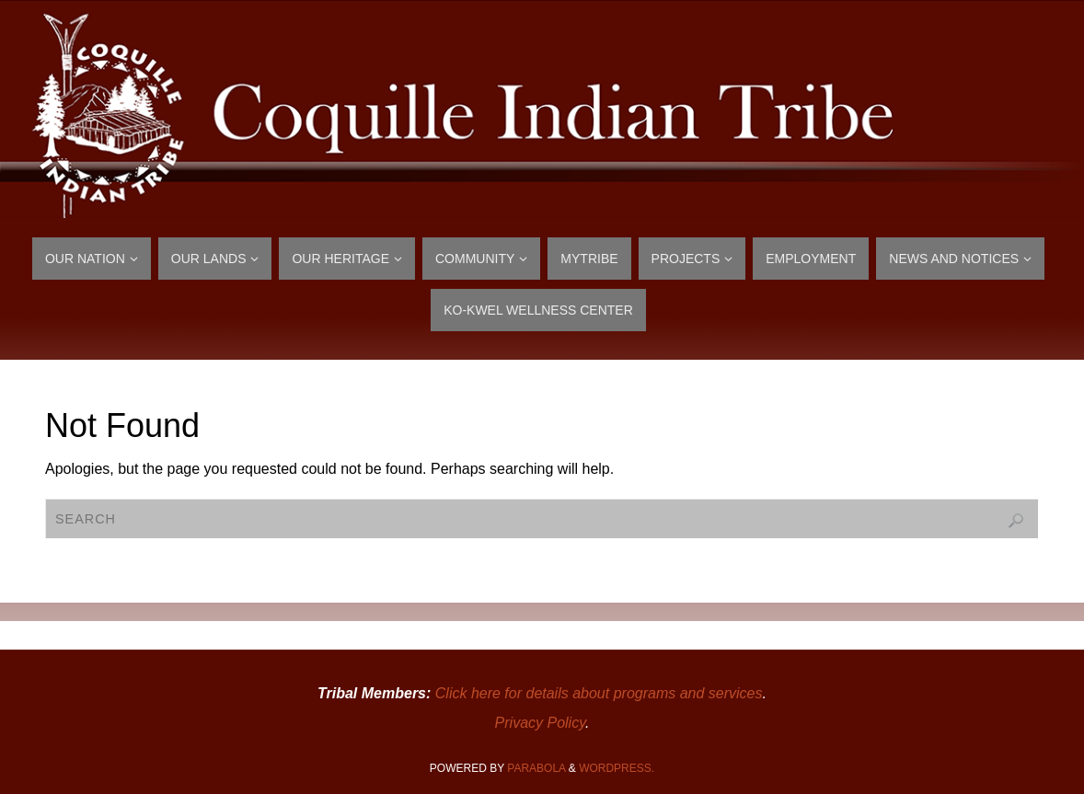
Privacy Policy (540, 723)
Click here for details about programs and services (599, 693)
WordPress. (616, 768)
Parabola (536, 768)
